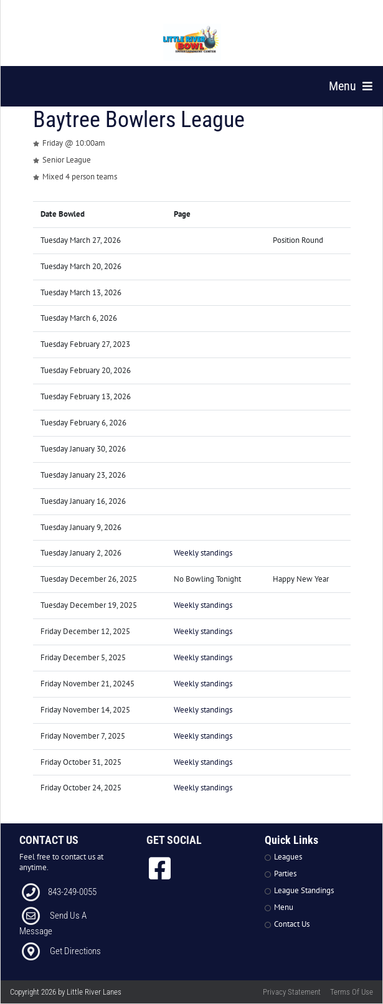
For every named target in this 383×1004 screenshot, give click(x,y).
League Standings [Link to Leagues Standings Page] (304, 890)
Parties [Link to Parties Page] (285, 873)
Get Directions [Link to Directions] (75, 951)
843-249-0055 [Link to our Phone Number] (72, 891)
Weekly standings (203, 552)
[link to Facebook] (160, 868)
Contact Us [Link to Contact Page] (292, 924)
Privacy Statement (292, 992)
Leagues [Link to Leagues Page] (288, 856)
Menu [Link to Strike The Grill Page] (283, 907)
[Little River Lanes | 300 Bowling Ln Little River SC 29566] (192, 42)
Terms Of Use (351, 992)
